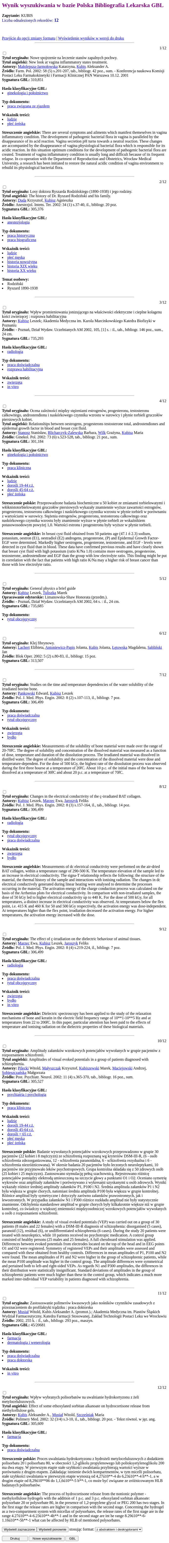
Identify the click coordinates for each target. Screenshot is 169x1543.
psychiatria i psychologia (26, 1094)
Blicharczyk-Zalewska (65, 433)
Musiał (23, 1312)
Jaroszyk (71, 801)
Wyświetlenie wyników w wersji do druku (91, 38)
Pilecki (23, 1068)
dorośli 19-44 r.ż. (20, 485)
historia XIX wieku (22, 266)
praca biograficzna (21, 240)
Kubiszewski (89, 1068)
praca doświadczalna (23, 365)
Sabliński (155, 647)
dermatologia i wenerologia (28, 1342)
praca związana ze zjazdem (28, 106)
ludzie (12, 119)
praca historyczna (21, 235)
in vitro (13, 387)
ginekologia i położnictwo (27, 93)
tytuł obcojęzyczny (22, 619)
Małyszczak (51, 1068)
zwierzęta (14, 382)
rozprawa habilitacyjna (25, 369)
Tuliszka (49, 593)
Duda (22, 200)
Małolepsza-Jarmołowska (38, 66)
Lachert (24, 647)
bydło (11, 737)
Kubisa (127, 433)
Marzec (49, 801)
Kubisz (50, 200)
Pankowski (26, 693)
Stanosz (24, 433)
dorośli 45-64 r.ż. (20, 490)
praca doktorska (19, 1360)
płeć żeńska (16, 124)
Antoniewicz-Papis (60, 647)
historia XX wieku (21, 270)
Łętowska (119, 647)
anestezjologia (18, 222)
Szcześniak (85, 1415)
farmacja (14, 1338)
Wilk (102, 433)
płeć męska (16, 257)
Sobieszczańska (14, 1072)
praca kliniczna (19, 468)
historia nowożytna (22, 262)
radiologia (15, 352)
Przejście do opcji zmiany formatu (28, 38)
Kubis (81, 66)
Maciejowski (122, 1068)
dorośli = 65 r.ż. (19, 1134)
